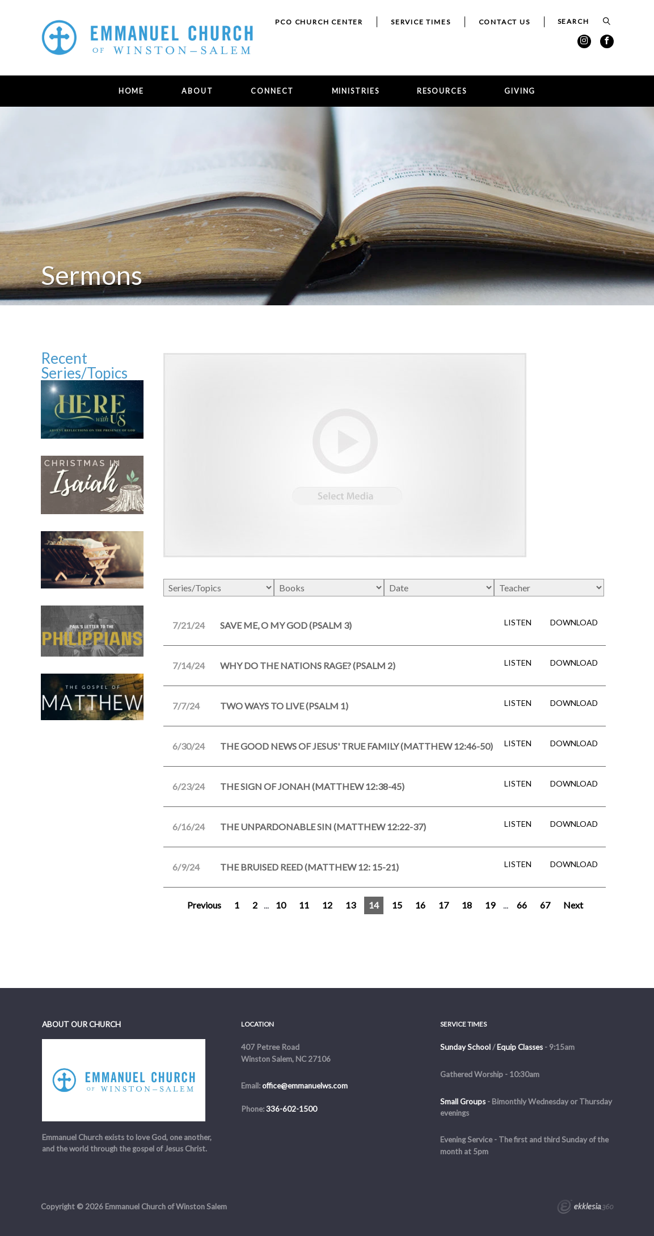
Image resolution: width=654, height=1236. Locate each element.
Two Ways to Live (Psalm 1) (284, 705)
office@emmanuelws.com (305, 1085)
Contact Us (504, 22)
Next (573, 904)
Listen (517, 622)
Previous (204, 904)
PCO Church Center (319, 22)
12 (327, 904)
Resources (442, 91)
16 (420, 904)
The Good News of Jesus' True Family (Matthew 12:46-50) (356, 746)
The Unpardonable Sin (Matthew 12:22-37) (323, 826)
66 (522, 904)
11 (304, 904)
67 (545, 904)
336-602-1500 (291, 1108)
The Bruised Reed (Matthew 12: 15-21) (309, 866)
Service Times (420, 22)
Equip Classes (520, 1047)
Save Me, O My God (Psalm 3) (286, 625)
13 (350, 904)
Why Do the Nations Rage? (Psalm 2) (307, 665)
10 (281, 904)
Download (574, 622)
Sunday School (465, 1047)
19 (490, 904)
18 (467, 904)
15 (397, 904)
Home (132, 91)
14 (374, 904)
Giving (519, 91)
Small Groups (463, 1101)
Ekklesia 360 (585, 1208)
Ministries (355, 91)
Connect (272, 91)
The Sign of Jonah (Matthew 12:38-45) (312, 786)
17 (443, 904)
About (197, 91)
